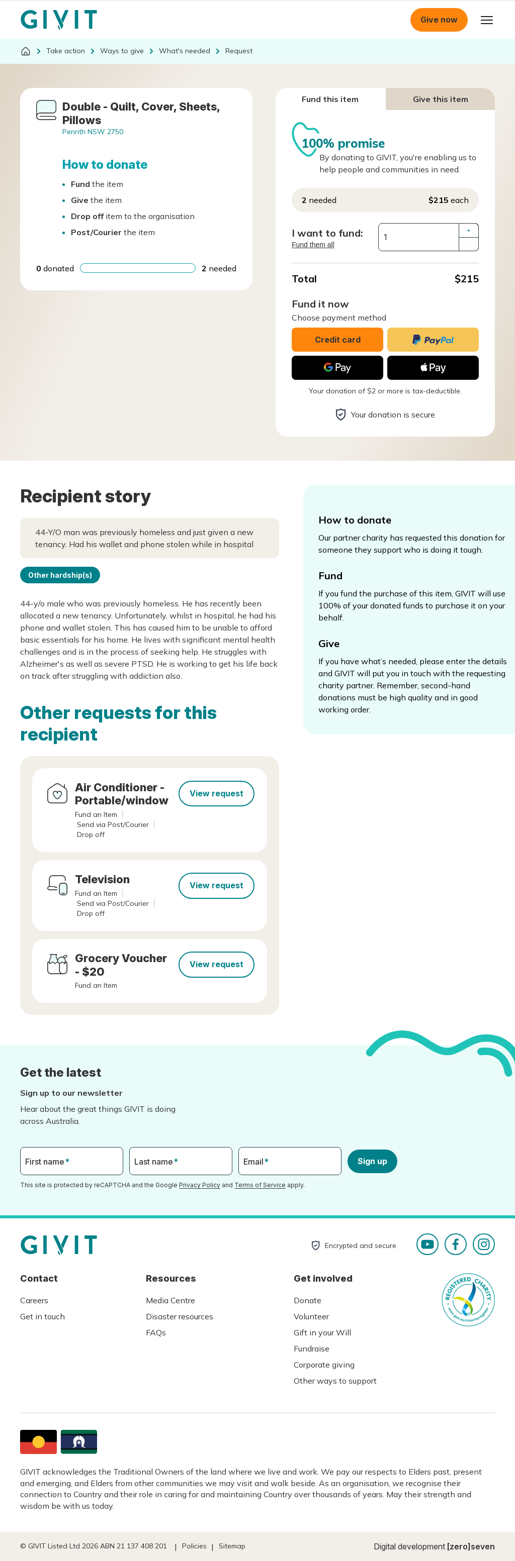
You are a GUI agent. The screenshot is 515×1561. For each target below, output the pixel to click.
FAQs (156, 1332)
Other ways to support (335, 1381)
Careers (34, 1300)
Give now (439, 20)
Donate (307, 1300)
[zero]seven (471, 1546)
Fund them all (313, 245)
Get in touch (42, 1316)
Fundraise (311, 1348)
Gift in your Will (322, 1332)
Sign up (372, 1161)
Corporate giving (324, 1365)
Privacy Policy (199, 1185)
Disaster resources (179, 1316)
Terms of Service (260, 1185)
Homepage (59, 20)
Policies (194, 1545)
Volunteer (311, 1316)
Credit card (338, 340)
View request (216, 793)
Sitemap (232, 1545)
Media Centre (170, 1300)
